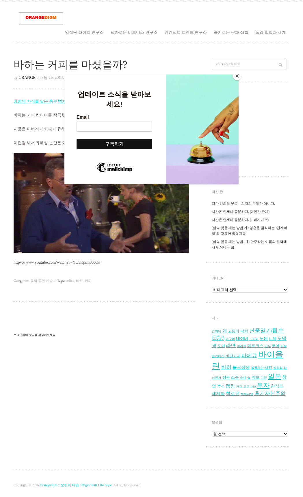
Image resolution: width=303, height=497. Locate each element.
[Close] (237, 76)
